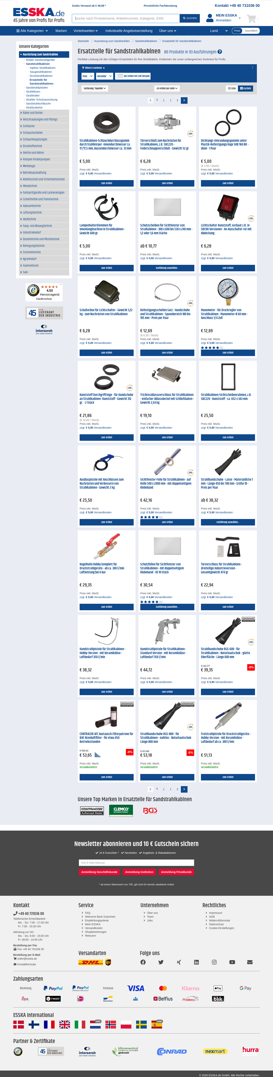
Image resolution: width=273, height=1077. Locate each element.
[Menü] (60, 285)
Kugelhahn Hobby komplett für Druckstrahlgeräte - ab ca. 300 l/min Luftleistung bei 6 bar (102, 568)
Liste (232, 88)
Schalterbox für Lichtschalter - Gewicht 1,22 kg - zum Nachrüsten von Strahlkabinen (106, 312)
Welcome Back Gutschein (100, 916)
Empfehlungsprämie (97, 920)
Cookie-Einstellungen (221, 928)
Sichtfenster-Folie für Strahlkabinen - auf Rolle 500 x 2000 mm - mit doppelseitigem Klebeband (165, 483)
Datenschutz (216, 924)
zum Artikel (106, 183)
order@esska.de (25, 958)
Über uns (152, 912)
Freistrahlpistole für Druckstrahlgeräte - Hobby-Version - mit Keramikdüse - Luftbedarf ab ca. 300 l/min (226, 738)
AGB (212, 916)
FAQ (87, 912)
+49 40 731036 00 (28, 914)
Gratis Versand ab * (89, 5)
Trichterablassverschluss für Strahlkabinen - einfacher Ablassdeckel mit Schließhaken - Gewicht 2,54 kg (167, 398)
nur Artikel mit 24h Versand (136, 76)
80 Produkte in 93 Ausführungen (193, 52)
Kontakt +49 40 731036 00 (237, 5)
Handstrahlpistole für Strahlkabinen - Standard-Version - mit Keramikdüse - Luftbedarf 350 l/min (163, 653)
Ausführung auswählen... (167, 268)
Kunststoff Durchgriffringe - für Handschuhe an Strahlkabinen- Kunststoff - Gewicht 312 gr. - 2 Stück (106, 398)
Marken (61, 31)
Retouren (90, 935)
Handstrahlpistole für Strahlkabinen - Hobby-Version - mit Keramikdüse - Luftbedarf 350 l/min (103, 653)
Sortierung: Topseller (95, 88)
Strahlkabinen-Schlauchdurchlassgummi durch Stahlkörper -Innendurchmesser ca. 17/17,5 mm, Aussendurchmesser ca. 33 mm (105, 144)
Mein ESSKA (92, 924)
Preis (88, 76)
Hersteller (104, 76)
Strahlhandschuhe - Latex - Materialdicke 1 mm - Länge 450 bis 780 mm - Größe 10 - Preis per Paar (227, 483)
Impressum (215, 912)
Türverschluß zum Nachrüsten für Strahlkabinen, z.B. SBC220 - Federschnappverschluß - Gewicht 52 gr (164, 144)
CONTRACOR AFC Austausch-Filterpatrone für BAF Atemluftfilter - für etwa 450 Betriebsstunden (106, 738)
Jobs (150, 920)
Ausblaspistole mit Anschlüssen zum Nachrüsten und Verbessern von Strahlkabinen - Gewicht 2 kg (102, 483)
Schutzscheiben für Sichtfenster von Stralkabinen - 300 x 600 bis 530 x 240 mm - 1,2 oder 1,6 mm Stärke (166, 229)
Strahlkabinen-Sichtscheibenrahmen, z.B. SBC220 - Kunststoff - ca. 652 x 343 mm (226, 397)
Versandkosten (94, 928)
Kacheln (245, 88)
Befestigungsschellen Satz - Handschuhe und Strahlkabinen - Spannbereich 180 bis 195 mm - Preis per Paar (165, 314)
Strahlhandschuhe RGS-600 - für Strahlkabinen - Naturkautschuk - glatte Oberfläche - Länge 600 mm (225, 653)
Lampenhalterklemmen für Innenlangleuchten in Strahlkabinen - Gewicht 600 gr (102, 229)
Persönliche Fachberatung (160, 5)
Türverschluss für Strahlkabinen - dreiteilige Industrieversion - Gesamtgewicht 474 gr (221, 568)
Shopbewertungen (96, 931)
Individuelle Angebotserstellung (128, 31)
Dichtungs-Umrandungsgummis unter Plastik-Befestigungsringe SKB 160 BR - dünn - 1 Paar (225, 144)
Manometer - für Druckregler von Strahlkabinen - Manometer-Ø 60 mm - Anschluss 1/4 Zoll (224, 314)
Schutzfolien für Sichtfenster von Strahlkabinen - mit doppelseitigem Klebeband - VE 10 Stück (162, 568)
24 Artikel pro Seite (167, 88)
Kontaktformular (24, 964)
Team (150, 916)
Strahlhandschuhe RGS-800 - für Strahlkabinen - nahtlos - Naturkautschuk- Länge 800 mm (166, 738)
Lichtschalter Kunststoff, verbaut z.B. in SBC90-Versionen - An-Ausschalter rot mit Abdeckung (226, 229)
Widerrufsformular (219, 920)
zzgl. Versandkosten (95, 173)
